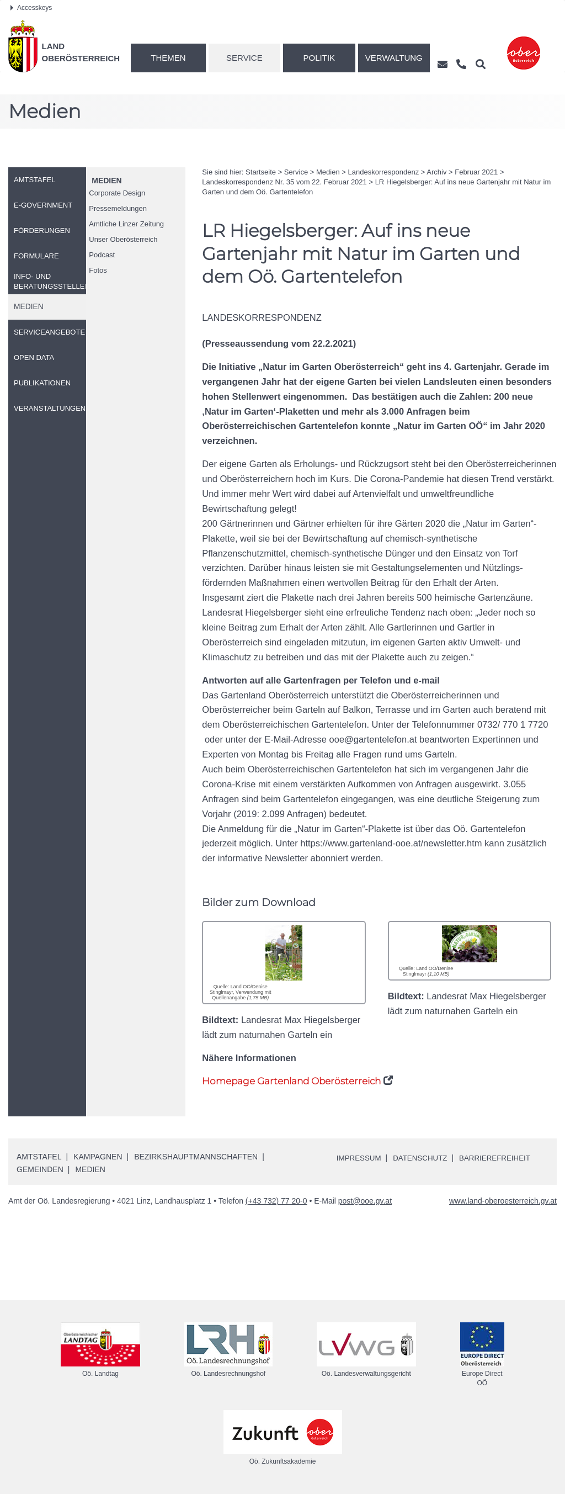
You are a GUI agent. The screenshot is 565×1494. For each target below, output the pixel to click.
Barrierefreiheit (501, 1157)
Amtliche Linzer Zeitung (126, 224)
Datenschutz (423, 1157)
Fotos (98, 270)
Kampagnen (97, 1156)
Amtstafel (39, 1156)
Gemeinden (40, 1169)
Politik (319, 57)
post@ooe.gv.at (365, 1200)
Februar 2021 (476, 172)
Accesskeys (31, 8)
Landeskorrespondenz (383, 172)
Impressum (360, 1157)
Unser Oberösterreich (123, 239)
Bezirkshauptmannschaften (196, 1156)
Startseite (261, 172)
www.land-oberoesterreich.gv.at (503, 1200)
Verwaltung (394, 57)
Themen (168, 57)
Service (244, 57)
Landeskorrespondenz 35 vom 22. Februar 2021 (284, 182)
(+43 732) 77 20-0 (276, 1200)
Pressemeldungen (118, 208)
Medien (106, 180)
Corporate (117, 193)
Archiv (436, 172)
